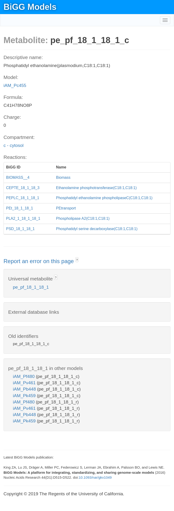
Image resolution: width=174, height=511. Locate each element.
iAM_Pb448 (25, 389)
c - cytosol (14, 145)
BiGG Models (30, 7)
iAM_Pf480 (24, 376)
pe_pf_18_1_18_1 (31, 287)
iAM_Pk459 (25, 395)
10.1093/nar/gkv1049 (95, 477)
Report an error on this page (39, 261)
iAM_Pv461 (25, 382)
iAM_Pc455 (15, 85)
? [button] (77, 260)
